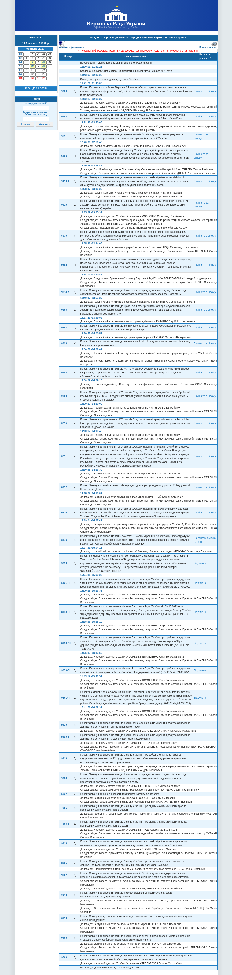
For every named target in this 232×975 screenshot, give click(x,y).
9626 (64, 91)
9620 (64, 563)
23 (43, 62)
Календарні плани (36, 88)
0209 (64, 396)
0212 (64, 487)
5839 (64, 235)
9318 (64, 843)
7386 (64, 807)
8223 (64, 343)
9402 (64, 372)
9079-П (65, 670)
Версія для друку (208, 46)
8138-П (65, 612)
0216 (64, 512)
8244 (64, 894)
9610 (64, 204)
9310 (64, 758)
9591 (64, 136)
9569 (64, 957)
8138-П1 (66, 643)
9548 (64, 116)
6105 (64, 155)
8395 (64, 863)
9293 (64, 327)
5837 (64, 794)
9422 (64, 724)
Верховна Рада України (116, 23)
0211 (64, 456)
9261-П (65, 697)
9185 (64, 309)
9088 (64, 778)
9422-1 (65, 736)
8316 (64, 539)
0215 (64, 423)
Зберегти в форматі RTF (71, 47)
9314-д (65, 292)
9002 (64, 875)
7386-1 (65, 823)
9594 (64, 264)
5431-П (65, 582)
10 (32, 66)
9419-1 (65, 181)
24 (43, 66)
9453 (64, 937)
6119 (64, 918)
